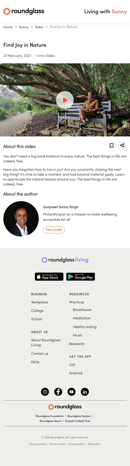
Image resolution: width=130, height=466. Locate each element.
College (37, 310)
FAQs (35, 361)
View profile (54, 229)
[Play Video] (65, 100)
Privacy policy (37, 444)
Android (75, 372)
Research (76, 343)
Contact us (39, 353)
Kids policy (94, 444)
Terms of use (57, 444)
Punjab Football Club (77, 420)
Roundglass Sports (51, 420)
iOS (72, 364)
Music (77, 334)
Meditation (82, 317)
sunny (24, 26)
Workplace (39, 301)
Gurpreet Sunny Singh (60, 206)
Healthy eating (85, 326)
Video (39, 26)
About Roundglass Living (45, 342)
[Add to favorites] (111, 145)
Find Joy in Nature (63, 26)
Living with (105, 11)
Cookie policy (76, 444)
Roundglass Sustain (79, 416)
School (36, 318)
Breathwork (82, 309)
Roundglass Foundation (50, 416)
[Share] (122, 145)
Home (8, 26)
